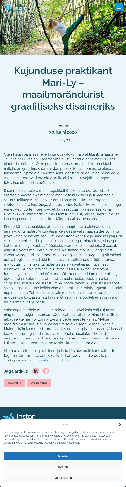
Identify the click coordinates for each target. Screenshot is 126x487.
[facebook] (45, 370)
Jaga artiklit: (16, 371)
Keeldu (63, 467)
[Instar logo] (19, 418)
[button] (120, 424)
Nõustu (63, 456)
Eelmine (14, 383)
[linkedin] (35, 370)
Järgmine (39, 383)
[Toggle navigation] (119, 7)
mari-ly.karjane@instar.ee (56, 360)
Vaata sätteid (63, 478)
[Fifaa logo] (14, 6)
